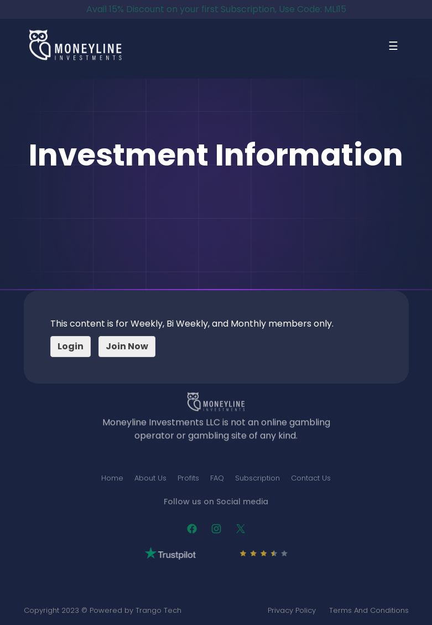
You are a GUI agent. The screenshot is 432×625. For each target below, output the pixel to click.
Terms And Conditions (369, 610)
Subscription (257, 478)
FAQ (217, 478)
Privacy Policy (292, 610)
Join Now (127, 346)
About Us (150, 478)
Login (71, 346)
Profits (188, 478)
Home (112, 478)
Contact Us (311, 478)
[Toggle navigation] (393, 49)
